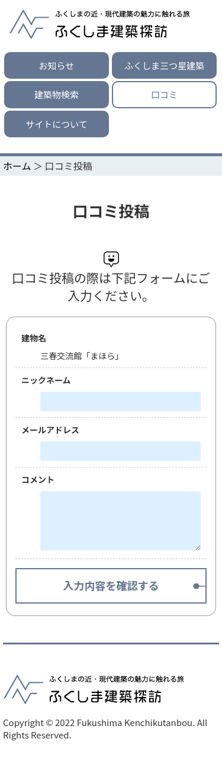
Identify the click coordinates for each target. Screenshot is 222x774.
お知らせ (57, 65)
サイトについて (56, 124)
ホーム (17, 166)
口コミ (164, 94)
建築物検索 (56, 94)
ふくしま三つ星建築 (164, 65)
